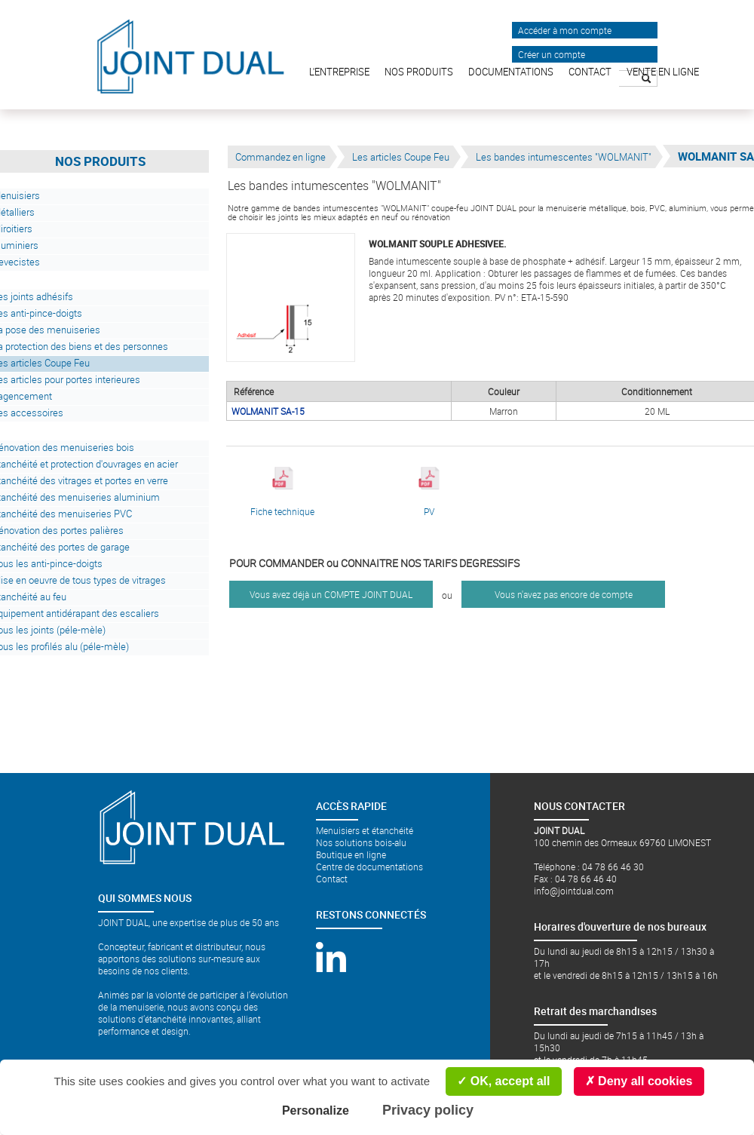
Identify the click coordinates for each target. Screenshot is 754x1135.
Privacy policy (428, 1110)
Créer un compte (551, 54)
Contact (332, 879)
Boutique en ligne (351, 854)
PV (429, 492)
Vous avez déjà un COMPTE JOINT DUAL (331, 594)
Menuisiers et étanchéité (364, 830)
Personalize (315, 1110)
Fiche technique (282, 492)
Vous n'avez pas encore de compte (564, 594)
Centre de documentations (369, 866)
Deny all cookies (639, 1081)
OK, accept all (503, 1081)
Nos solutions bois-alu (361, 842)
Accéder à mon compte (564, 30)
